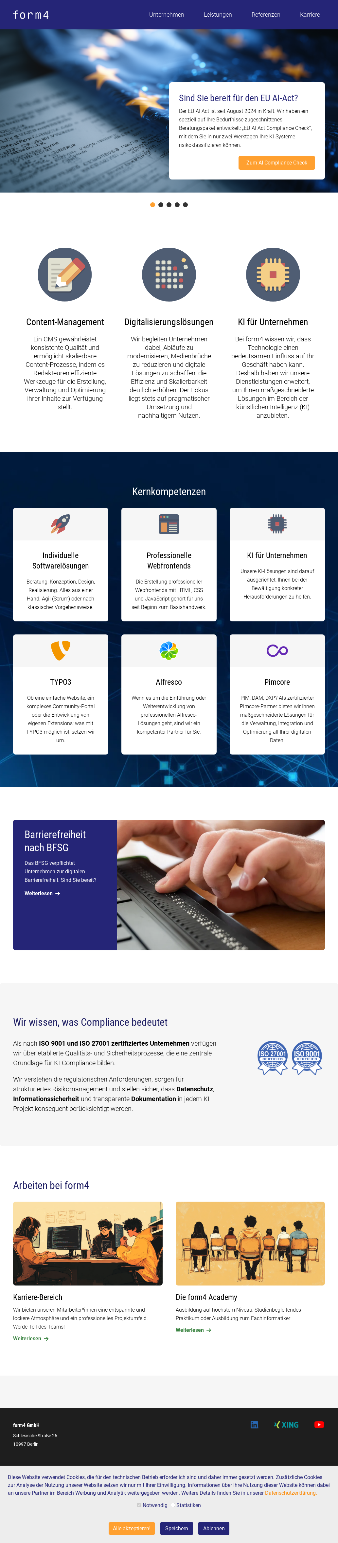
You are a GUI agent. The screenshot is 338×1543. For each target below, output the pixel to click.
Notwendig (152, 1505)
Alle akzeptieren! (132, 1528)
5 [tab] (185, 204)
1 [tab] (152, 204)
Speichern (176, 1528)
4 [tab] (177, 204)
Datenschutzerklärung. (291, 1493)
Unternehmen (166, 14)
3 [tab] (169, 204)
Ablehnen (214, 1528)
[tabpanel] (169, 111)
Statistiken (186, 1505)
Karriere (310, 14)
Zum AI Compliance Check (276, 163)
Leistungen (218, 14)
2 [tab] (160, 204)
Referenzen (266, 14)
